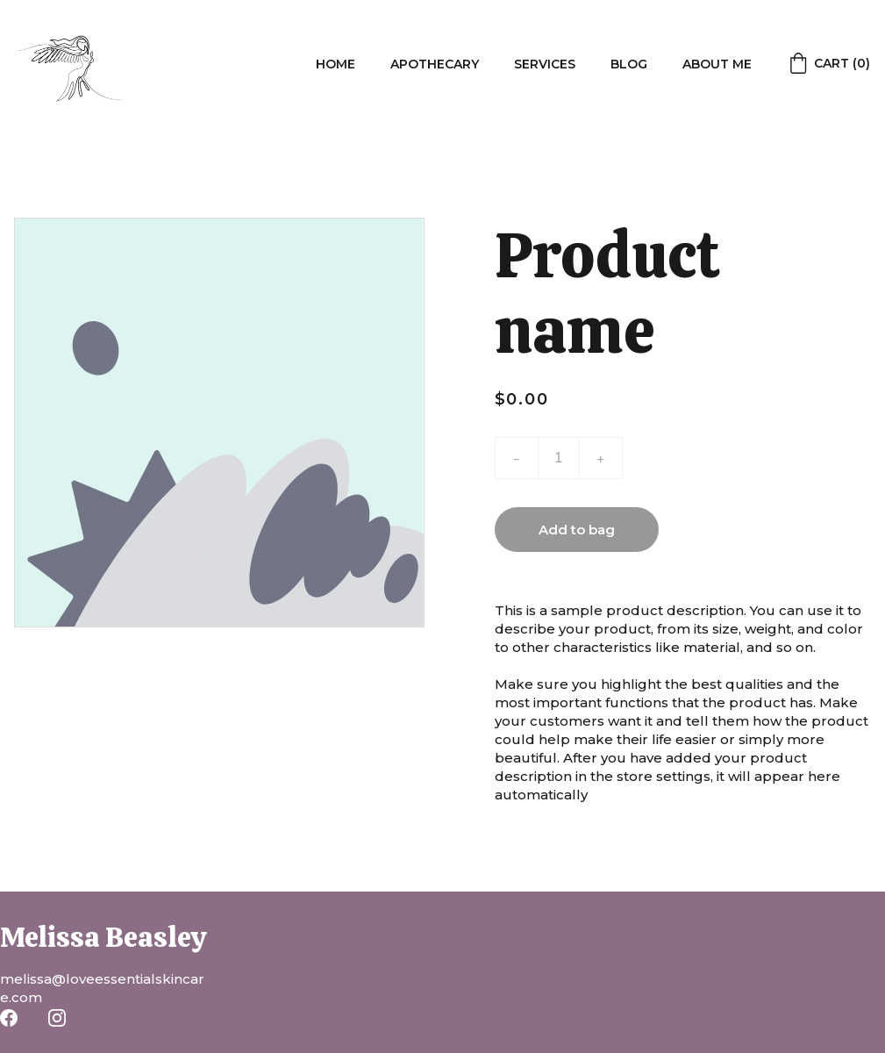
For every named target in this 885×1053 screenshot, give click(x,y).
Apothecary (434, 64)
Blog (628, 64)
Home (335, 64)
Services (544, 64)
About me (717, 64)
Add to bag (577, 529)
